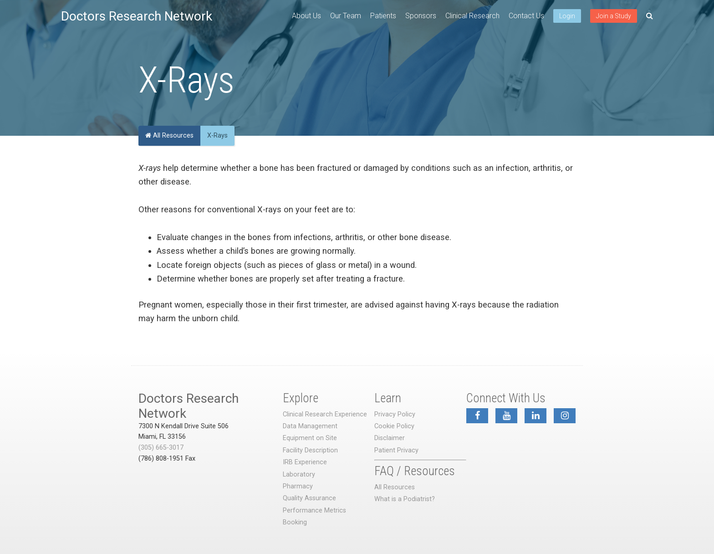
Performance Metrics (314, 510)
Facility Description (310, 450)
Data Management (310, 426)
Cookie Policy (394, 426)
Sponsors (420, 15)
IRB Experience (305, 462)
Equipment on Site (310, 438)
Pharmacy (298, 486)
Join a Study (613, 16)
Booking (295, 522)
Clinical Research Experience (325, 414)
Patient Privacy (396, 450)
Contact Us (526, 15)
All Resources (169, 135)
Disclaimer (389, 438)
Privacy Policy (394, 414)
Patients (383, 15)
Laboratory (299, 474)
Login (567, 16)
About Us (306, 15)
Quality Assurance (309, 498)
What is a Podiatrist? (404, 499)
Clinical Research (472, 15)
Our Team (345, 15)
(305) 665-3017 (161, 447)
